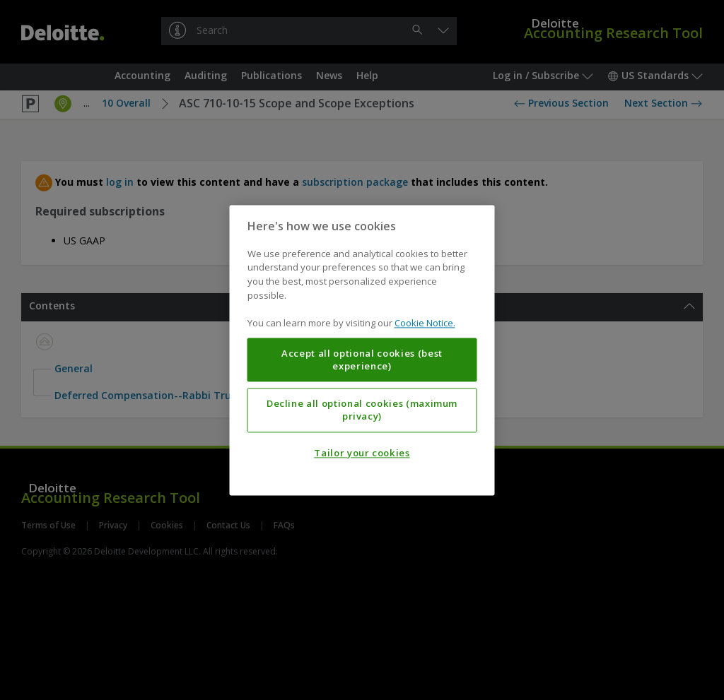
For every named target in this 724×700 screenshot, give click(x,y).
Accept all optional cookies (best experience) (362, 359)
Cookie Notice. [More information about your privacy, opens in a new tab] (425, 322)
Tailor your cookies (361, 452)
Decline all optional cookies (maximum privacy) (362, 409)
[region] (362, 350)
